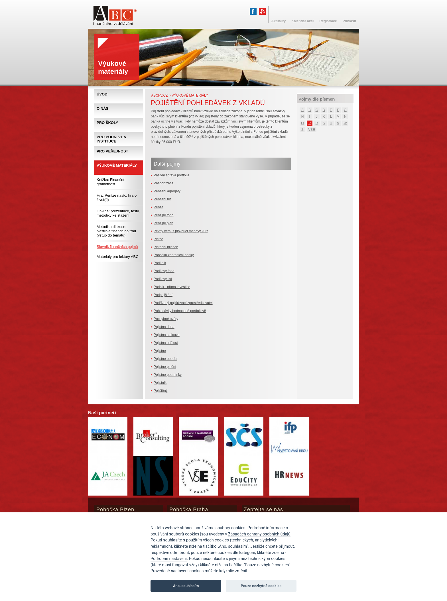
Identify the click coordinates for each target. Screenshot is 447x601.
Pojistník (160, 383)
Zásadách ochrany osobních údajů (259, 534)
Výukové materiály (190, 95)
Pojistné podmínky (168, 375)
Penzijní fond (163, 215)
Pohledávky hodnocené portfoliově (180, 311)
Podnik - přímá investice (172, 287)
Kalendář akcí (302, 21)
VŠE (311, 130)
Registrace (328, 21)
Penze (158, 207)
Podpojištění (163, 295)
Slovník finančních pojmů (117, 247)
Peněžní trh (162, 199)
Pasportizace (163, 183)
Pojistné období (165, 359)
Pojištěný (161, 391)
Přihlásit (349, 21)
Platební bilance (166, 247)
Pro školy (107, 123)
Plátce (158, 239)
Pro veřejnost (112, 151)
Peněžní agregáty (167, 191)
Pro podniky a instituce (111, 139)
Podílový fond (164, 271)
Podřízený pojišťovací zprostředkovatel (183, 303)
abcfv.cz (159, 95)
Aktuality (278, 21)
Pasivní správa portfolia (171, 175)
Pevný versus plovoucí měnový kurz (181, 231)
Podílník (160, 263)
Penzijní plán (163, 223)
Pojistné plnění (165, 367)
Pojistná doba (164, 327)
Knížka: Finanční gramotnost (110, 182)
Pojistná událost (166, 343)
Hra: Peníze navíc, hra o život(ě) (117, 197)
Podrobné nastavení (169, 558)
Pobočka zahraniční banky (174, 255)
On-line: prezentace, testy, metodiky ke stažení (118, 213)
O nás (102, 108)
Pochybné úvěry (166, 319)
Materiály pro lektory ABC (118, 256)
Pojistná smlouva (167, 335)
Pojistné (160, 351)
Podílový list (163, 279)
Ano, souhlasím (186, 586)
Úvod (102, 94)
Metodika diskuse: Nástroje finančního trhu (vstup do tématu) (116, 231)
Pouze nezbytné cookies (261, 586)
